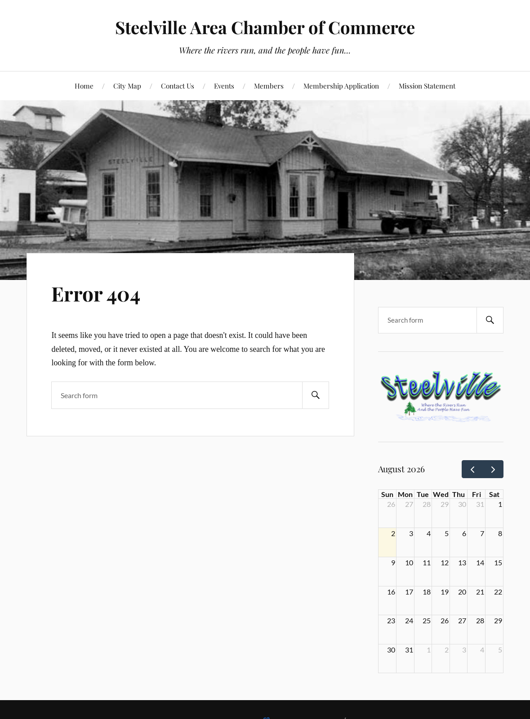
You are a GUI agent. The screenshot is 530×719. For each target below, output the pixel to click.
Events (224, 85)
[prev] (472, 469)
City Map (127, 85)
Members (269, 85)
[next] (492, 469)
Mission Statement (427, 85)
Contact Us (177, 85)
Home (84, 85)
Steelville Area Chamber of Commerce (265, 27)
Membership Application (341, 85)
